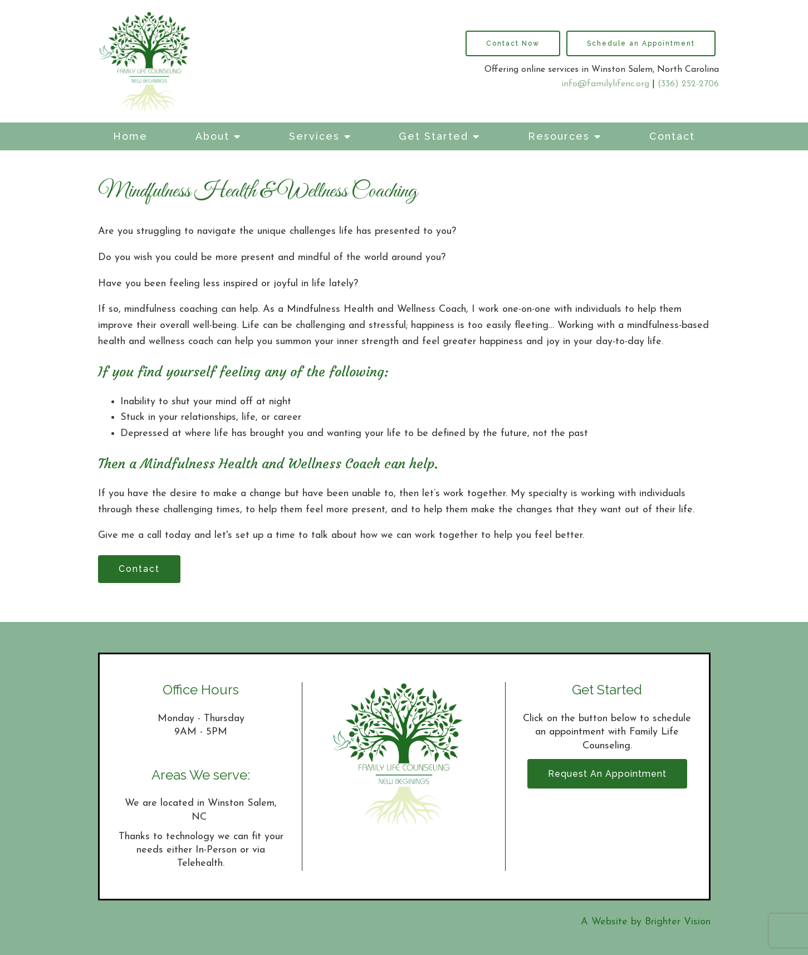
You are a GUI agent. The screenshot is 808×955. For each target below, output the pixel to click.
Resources (559, 136)
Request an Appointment (607, 773)
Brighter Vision (678, 922)
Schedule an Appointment (641, 43)
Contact (672, 136)
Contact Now (513, 43)
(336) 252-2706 (688, 84)
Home (130, 136)
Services (314, 136)
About (212, 136)
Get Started (433, 136)
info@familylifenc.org (605, 84)
